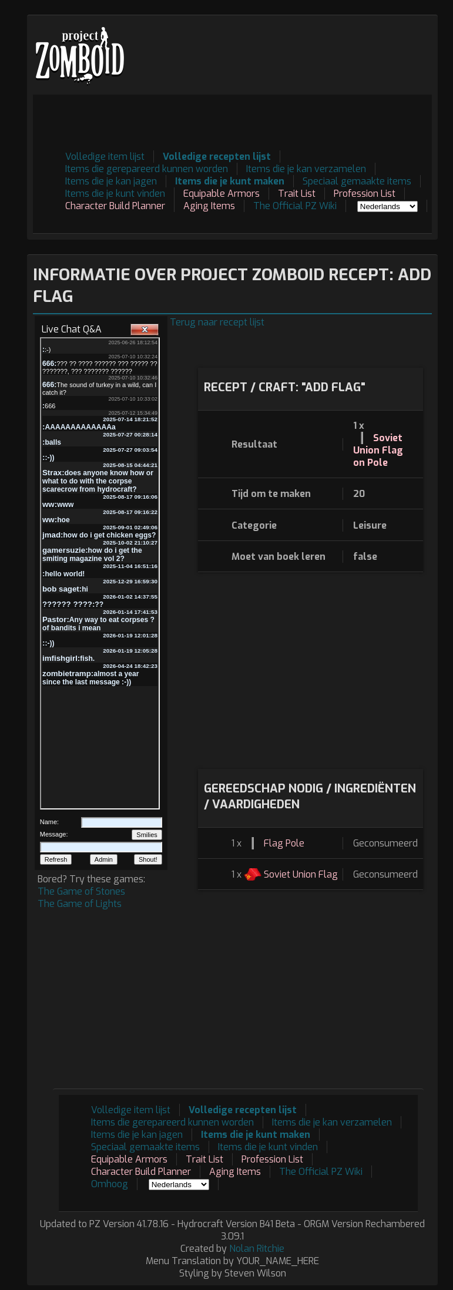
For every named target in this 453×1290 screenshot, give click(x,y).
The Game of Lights (80, 904)
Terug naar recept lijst (217, 322)
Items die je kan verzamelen (306, 169)
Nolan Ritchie (256, 1248)
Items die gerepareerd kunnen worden (146, 169)
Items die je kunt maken (229, 181)
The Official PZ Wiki (295, 206)
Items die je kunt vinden (115, 193)
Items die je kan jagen (111, 181)
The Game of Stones (81, 891)
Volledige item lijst (105, 156)
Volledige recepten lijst (217, 156)
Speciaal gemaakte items (357, 181)
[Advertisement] (218, 121)
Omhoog (109, 1184)
